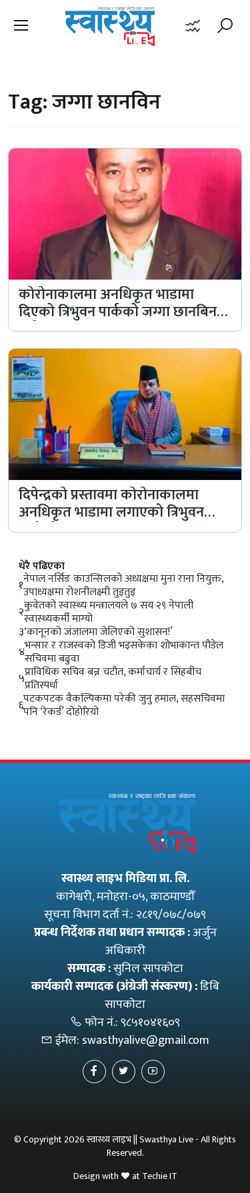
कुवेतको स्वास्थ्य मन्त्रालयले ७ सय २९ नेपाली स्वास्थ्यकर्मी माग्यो (108, 612)
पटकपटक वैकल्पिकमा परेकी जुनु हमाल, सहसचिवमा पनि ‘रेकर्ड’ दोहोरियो (124, 705)
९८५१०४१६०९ (150, 1023)
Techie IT (159, 1176)
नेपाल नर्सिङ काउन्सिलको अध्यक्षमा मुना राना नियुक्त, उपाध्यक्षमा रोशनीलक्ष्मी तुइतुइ (123, 586)
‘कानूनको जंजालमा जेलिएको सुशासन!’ (98, 632)
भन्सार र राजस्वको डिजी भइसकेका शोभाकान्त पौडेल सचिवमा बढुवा (124, 652)
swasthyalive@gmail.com (145, 1041)
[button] (21, 26)
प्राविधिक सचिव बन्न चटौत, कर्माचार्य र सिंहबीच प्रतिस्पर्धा (113, 679)
